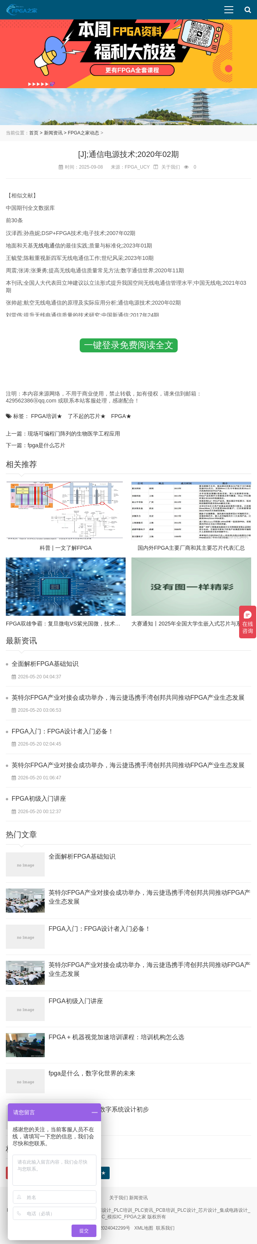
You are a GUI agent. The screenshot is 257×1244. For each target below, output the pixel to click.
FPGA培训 (46, 416)
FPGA (121, 416)
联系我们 (165, 1228)
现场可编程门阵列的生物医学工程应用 (74, 433)
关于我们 (118, 1197)
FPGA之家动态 (83, 133)
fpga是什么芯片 (46, 445)
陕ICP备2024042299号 (106, 1228)
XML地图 (143, 1228)
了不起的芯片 (87, 416)
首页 (33, 133)
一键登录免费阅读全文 (128, 345)
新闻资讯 (53, 133)
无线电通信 (46, 245)
